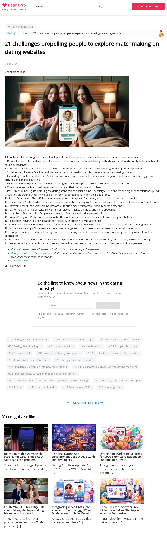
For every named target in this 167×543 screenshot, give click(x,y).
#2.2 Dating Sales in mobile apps (74, 339)
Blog (25, 33)
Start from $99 (19, 260)
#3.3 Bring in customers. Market (75, 360)
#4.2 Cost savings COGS (77, 387)
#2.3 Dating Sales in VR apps (24, 346)
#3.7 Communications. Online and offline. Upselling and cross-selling (48, 380)
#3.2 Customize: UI (19, 353)
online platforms (113, 198)
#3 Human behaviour (20, 26)
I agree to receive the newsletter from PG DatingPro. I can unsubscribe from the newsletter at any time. (83, 315)
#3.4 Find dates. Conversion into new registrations (37, 367)
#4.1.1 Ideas (15, 387)
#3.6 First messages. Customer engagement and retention (42, 373)
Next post (95, 402)
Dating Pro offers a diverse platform (32, 253)
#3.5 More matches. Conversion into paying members (105, 367)
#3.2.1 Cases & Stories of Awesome (28, 360)
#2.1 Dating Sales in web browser (27, 339)
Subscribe (108, 305)
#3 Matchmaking (91, 346)
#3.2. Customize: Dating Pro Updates (58, 353)
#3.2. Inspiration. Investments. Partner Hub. (113, 353)
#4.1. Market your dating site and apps (118, 380)
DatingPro (13, 33)
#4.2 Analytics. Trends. (42, 387)
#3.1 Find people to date (123, 346)
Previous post (76, 402)
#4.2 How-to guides (109, 387)
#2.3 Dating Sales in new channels (120, 339)
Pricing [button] (39, 6)
